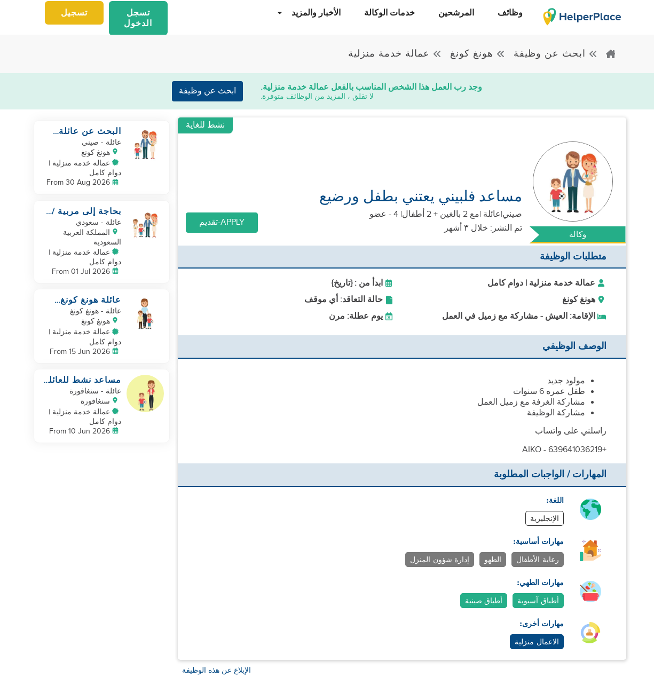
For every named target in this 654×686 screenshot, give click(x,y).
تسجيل (74, 13)
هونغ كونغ (478, 53)
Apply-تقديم (222, 222)
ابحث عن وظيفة (556, 53)
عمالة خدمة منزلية (395, 53)
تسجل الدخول (138, 18)
